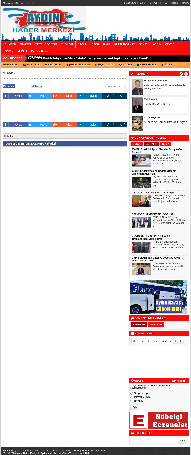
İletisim (185, 3)
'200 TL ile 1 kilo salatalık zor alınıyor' (153, 192)
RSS (165, 3)
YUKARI (171, 449)
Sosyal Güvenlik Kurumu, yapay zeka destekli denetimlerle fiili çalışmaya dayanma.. (167, 160)
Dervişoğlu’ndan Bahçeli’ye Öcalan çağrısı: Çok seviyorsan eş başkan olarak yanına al (92, 59)
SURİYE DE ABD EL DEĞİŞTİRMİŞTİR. (166, 122)
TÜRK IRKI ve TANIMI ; (157, 104)
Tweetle (37, 96)
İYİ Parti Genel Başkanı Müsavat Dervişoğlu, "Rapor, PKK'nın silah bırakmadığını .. (169, 245)
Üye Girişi (154, 3)
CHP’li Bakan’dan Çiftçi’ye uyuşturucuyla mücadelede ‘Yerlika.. (156, 259)
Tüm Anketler (178, 381)
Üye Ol (143, 3)
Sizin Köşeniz (152, 118)
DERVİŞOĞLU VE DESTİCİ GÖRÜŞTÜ (153, 214)
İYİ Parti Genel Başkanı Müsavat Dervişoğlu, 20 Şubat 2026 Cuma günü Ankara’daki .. (169, 222)
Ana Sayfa (130, 3)
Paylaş (12, 96)
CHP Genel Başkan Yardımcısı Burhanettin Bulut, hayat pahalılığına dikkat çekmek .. (169, 199)
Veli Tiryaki (150, 99)
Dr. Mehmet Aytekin (155, 81)
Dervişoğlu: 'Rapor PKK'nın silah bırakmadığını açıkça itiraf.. (151, 237)
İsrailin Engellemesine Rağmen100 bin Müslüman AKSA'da (154, 172)
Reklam (174, 3)
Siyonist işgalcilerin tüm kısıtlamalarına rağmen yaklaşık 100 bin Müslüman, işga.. (168, 181)
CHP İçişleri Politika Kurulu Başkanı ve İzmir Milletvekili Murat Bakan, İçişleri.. (168, 266)
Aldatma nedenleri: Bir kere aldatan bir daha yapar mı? (165, 87)
